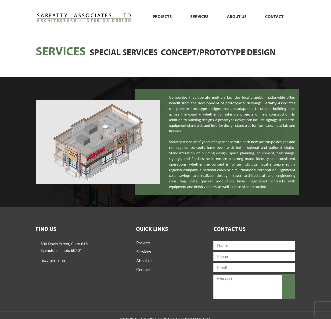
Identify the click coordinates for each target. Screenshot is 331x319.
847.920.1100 (54, 261)
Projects (162, 16)
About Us (144, 260)
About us (237, 16)
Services (199, 16)
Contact (274, 16)
